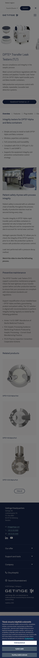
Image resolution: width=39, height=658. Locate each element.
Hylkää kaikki (19, 650)
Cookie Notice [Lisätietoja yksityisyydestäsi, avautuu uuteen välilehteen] (29, 640)
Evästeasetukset (19, 644)
